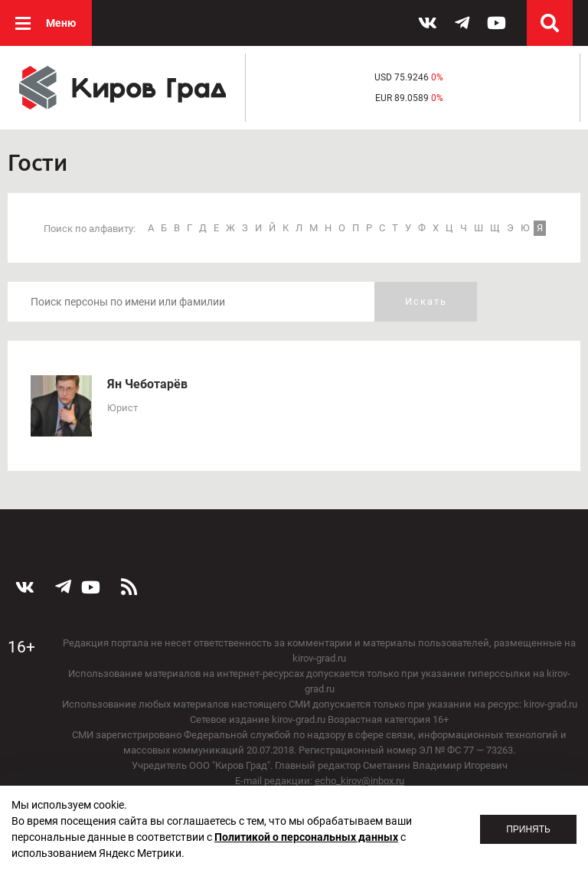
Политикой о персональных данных (306, 837)
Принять (528, 829)
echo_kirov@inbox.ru (359, 780)
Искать (426, 301)
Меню (61, 23)
